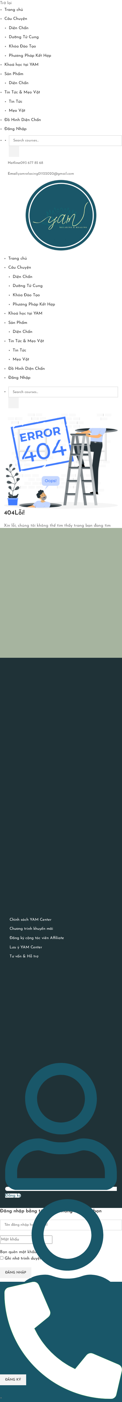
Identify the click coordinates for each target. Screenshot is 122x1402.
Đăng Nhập (15, 129)
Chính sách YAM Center (31, 920)
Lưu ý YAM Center (26, 947)
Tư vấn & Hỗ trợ (24, 956)
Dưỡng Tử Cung (24, 37)
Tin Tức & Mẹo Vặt (22, 92)
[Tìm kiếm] (14, 151)
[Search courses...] (65, 140)
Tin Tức (15, 102)
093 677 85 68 (31, 163)
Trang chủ (13, 10)
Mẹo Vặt (17, 111)
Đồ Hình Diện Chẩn (22, 120)
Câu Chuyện (15, 19)
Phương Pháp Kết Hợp (30, 56)
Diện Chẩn (18, 28)
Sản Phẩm (13, 74)
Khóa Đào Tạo (22, 46)
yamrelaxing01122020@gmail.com (46, 174)
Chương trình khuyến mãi (31, 929)
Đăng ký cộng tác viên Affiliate (37, 938)
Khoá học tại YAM (21, 65)
